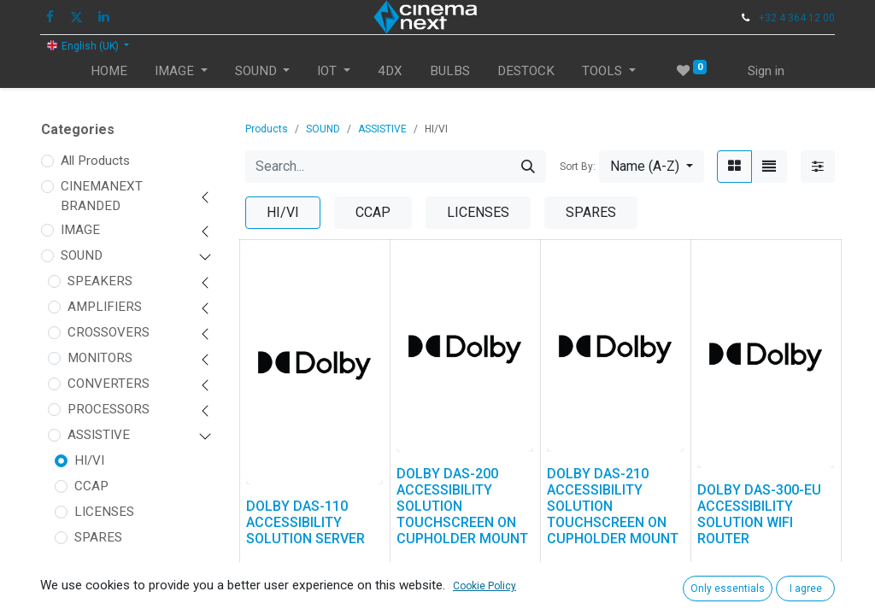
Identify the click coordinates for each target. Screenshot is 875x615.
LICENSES (104, 511)
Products (266, 129)
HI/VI (89, 460)
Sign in (766, 71)
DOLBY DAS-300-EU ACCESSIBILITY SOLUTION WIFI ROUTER (759, 515)
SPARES (98, 537)
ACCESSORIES (110, 569)
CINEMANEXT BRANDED (102, 196)
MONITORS (100, 358)
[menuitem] (109, 71)
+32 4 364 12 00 (797, 18)
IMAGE (80, 229)
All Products (95, 160)
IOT (70, 602)
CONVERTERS (109, 383)
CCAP (91, 486)
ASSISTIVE (99, 434)
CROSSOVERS (109, 332)
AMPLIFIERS (105, 306)
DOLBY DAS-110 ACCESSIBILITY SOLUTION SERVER (305, 522)
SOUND (82, 255)
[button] (651, 166)
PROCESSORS (109, 409)
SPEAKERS (100, 281)
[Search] (528, 166)
